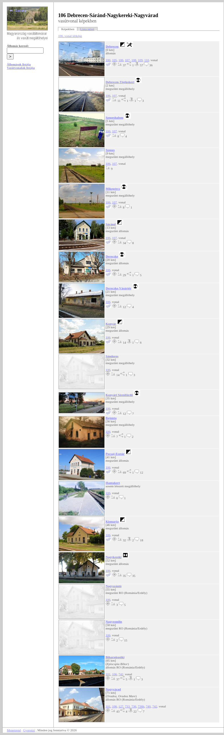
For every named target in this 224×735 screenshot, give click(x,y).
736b (141, 706)
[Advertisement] (28, 117)
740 (148, 706)
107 (127, 60)
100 (107, 60)
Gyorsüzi (29, 730)
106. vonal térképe (70, 36)
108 (133, 60)
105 (114, 60)
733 (127, 706)
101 (107, 674)
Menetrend (14, 730)
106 (121, 60)
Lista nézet (87, 29)
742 (121, 674)
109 (140, 60)
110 (146, 60)
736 (133, 706)
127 (121, 706)
